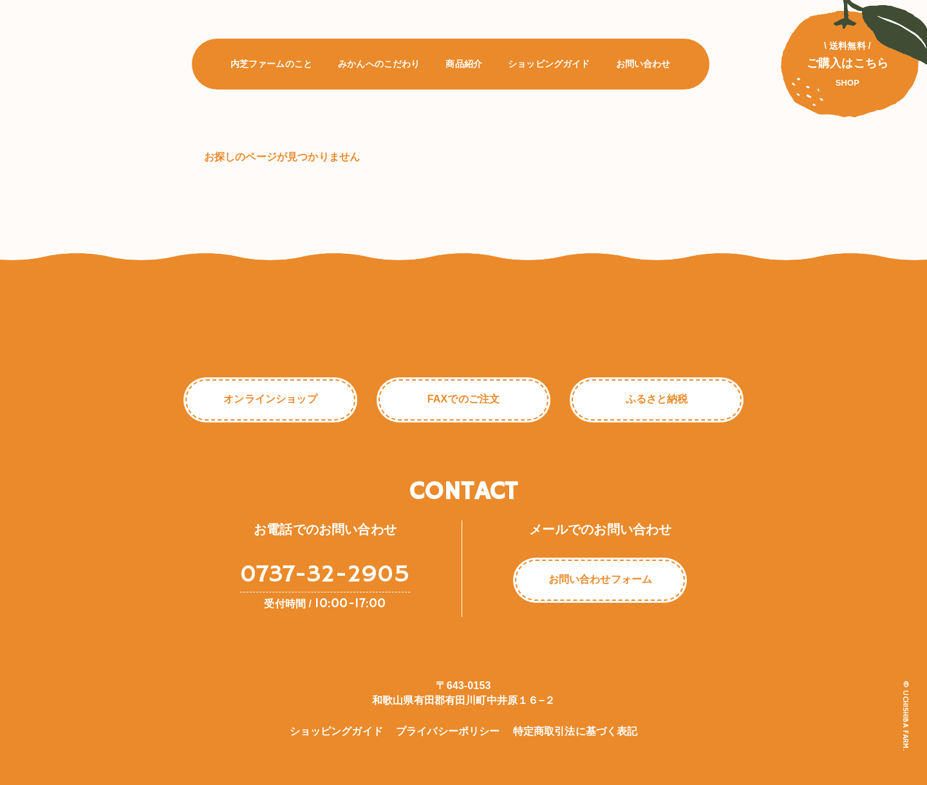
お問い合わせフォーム (600, 579)
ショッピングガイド (549, 66)
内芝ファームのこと (271, 66)
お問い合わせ (643, 66)
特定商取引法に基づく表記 (575, 731)
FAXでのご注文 (463, 398)
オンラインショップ (270, 398)
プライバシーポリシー (448, 731)
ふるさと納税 (657, 398)
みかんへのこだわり (379, 66)
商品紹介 (464, 66)
